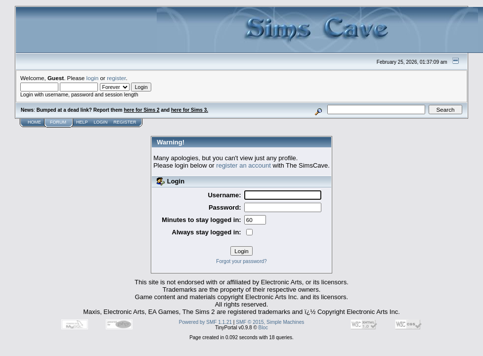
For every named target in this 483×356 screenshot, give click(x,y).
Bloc (263, 327)
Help (82, 122)
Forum (58, 122)
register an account (243, 165)
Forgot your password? (241, 261)
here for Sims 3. (189, 110)
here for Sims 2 (141, 110)
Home (34, 122)
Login (101, 122)
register (116, 78)
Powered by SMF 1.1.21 (205, 322)
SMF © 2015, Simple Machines (270, 322)
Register (125, 122)
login (93, 78)
